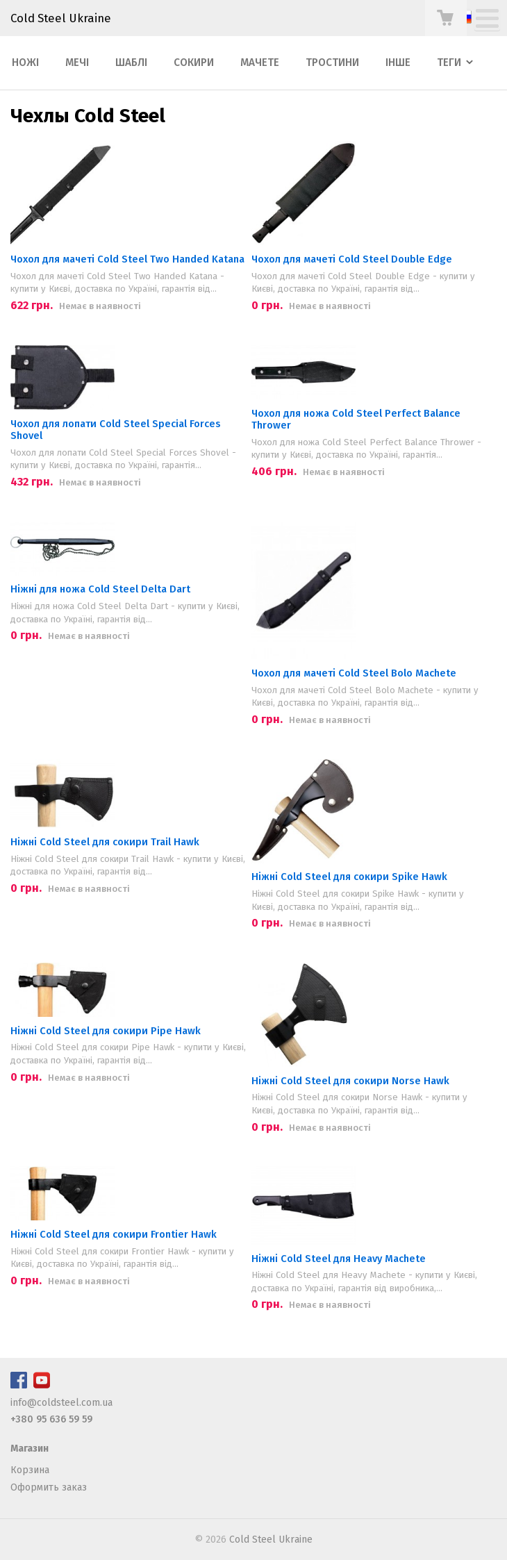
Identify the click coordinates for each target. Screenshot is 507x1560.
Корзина (29, 1470)
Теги (449, 62)
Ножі (25, 62)
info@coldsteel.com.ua (61, 1403)
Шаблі (131, 62)
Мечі (77, 62)
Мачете (259, 62)
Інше (397, 62)
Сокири (194, 62)
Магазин (29, 1448)
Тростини (332, 62)
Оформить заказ (48, 1487)
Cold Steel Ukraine (60, 18)
